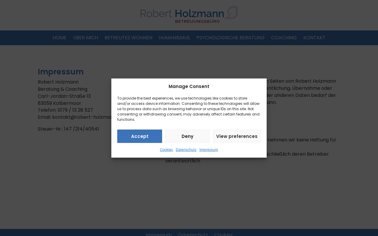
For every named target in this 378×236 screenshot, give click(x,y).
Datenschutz (186, 149)
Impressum (208, 149)
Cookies (166, 149)
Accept (140, 136)
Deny (187, 136)
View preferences (237, 136)
